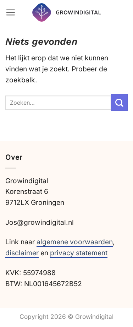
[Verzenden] (119, 102)
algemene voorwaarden (75, 242)
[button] (10, 12)
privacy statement (78, 253)
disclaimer (22, 253)
